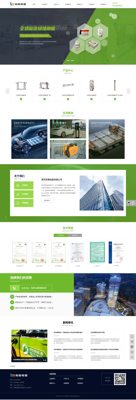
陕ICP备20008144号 (60, 396)
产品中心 (56, 4)
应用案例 (68, 4)
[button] (63, 60)
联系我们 (103, 4)
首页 (34, 4)
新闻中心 (80, 4)
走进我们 (44, 4)
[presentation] (7, 91)
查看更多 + (47, 201)
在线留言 (91, 4)
